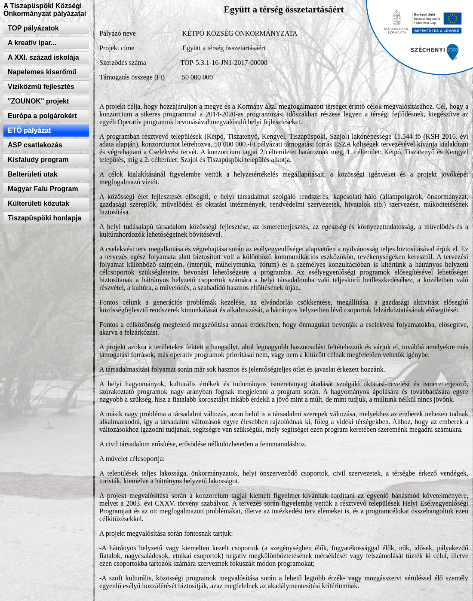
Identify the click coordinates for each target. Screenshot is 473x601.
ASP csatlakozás (35, 145)
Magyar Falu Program (43, 188)
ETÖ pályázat (29, 130)
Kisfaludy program (38, 159)
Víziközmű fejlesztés (41, 86)
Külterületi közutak (38, 203)
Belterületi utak (33, 174)
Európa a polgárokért (42, 115)
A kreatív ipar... (32, 42)
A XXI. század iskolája (43, 57)
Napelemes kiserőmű (42, 72)
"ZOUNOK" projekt (38, 101)
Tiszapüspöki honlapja (44, 218)
